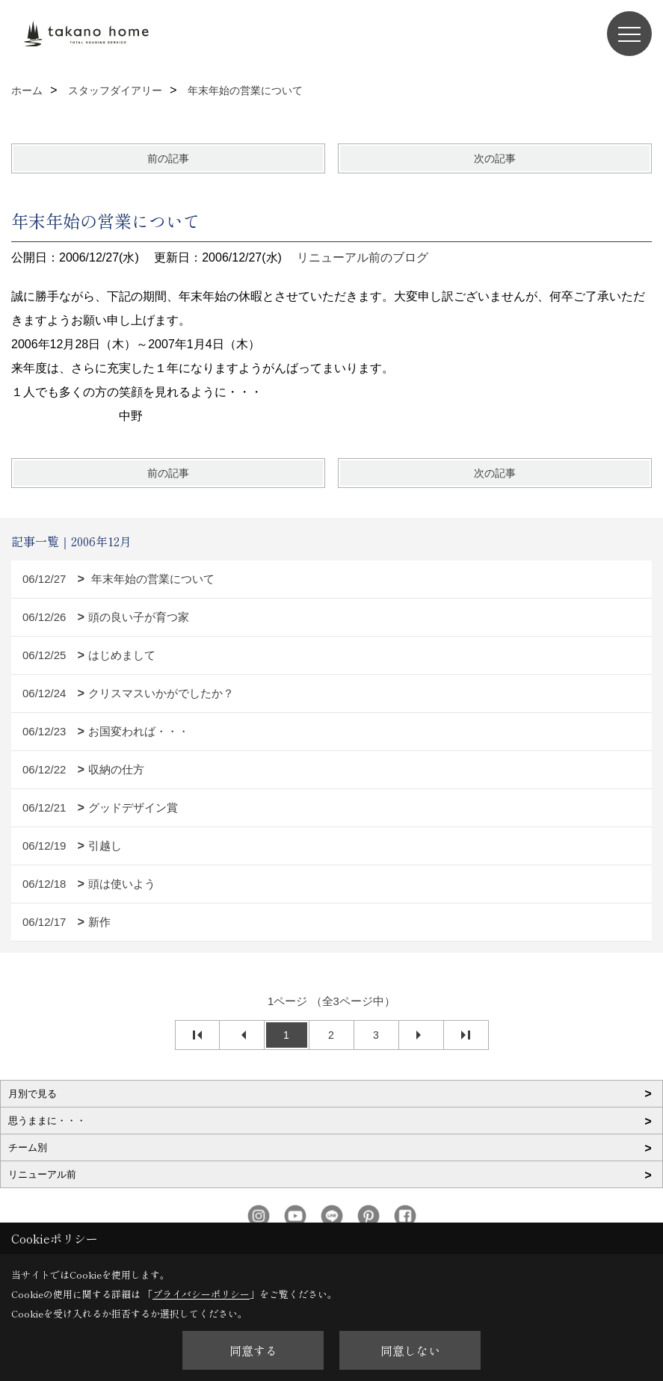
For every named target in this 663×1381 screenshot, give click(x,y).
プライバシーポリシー (201, 1294)
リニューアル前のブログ (362, 257)
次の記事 (495, 158)
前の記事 (168, 158)
